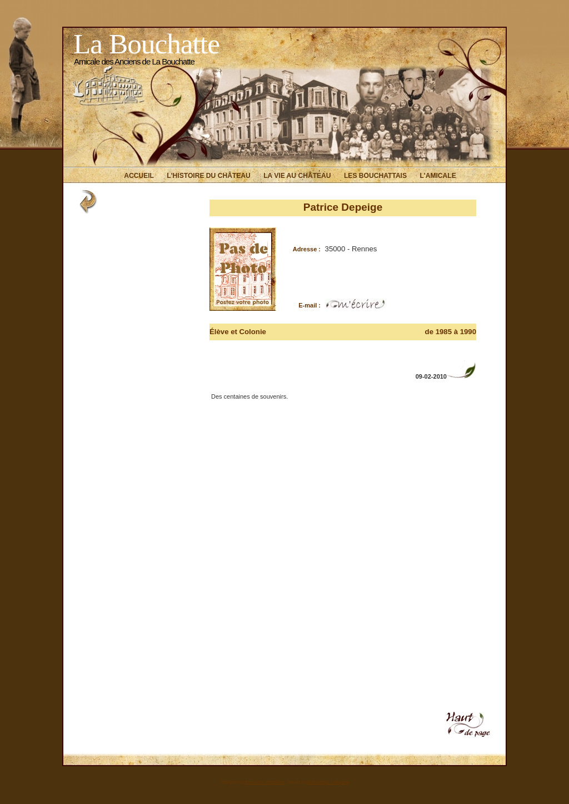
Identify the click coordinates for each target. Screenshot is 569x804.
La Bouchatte (146, 43)
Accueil (139, 176)
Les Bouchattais (375, 176)
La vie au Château (297, 176)
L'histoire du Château (208, 176)
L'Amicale (438, 176)
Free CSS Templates (264, 782)
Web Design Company (327, 782)
